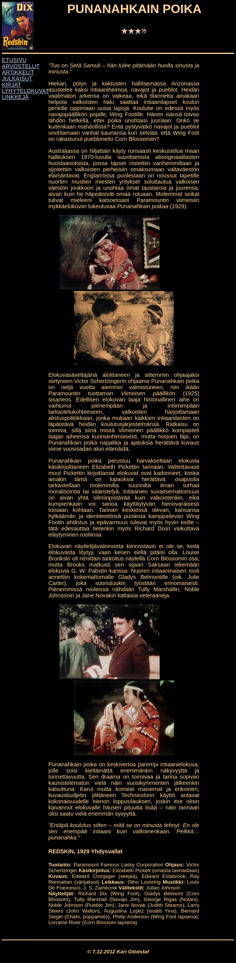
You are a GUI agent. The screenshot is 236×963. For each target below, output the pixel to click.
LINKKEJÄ (15, 97)
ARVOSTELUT (20, 66)
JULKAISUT (17, 78)
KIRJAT (11, 85)
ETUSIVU (14, 60)
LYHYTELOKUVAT (25, 91)
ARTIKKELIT (18, 72)
